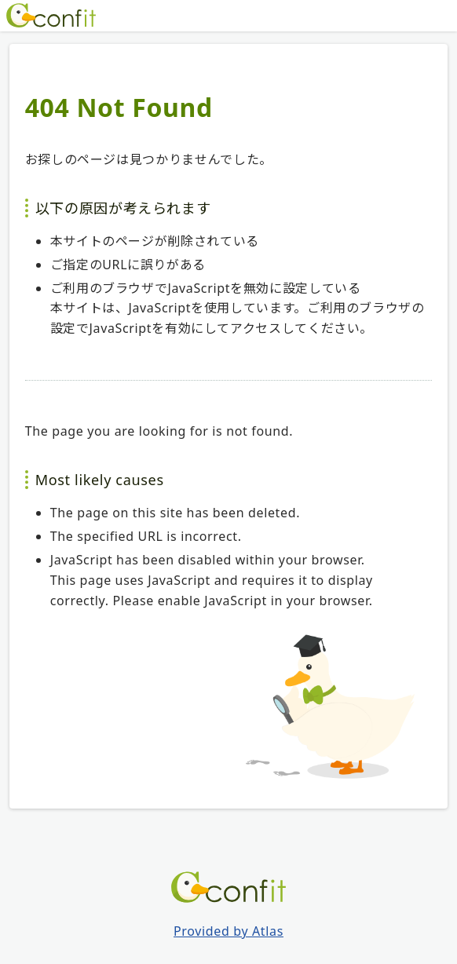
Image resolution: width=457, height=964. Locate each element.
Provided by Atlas (228, 931)
